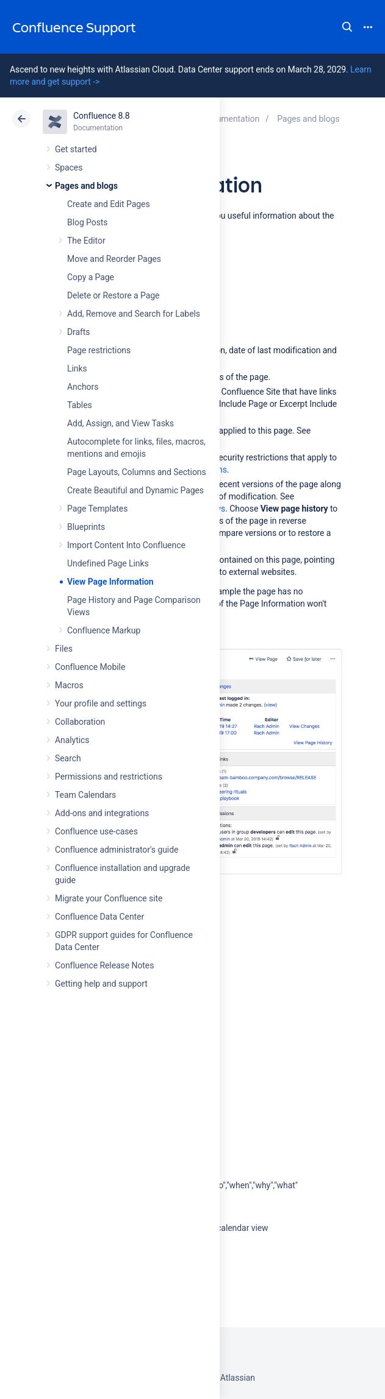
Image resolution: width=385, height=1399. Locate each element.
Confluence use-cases (96, 831)
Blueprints (86, 527)
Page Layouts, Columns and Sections (136, 472)
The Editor (86, 240)
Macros (69, 685)
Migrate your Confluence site (108, 898)
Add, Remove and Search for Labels (133, 314)
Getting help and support (101, 983)
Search (347, 27)
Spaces (68, 167)
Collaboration (80, 722)
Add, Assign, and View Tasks (120, 423)
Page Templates (97, 508)
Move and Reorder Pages (114, 259)
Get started (76, 149)
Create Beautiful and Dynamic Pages (135, 490)
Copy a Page (90, 277)
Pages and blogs (86, 186)
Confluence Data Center (99, 917)
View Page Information (110, 582)
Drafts (78, 332)
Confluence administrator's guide (116, 850)
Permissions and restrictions (108, 776)
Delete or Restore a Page (113, 295)
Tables (79, 405)
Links (77, 368)
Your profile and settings (100, 703)
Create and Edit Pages (108, 204)
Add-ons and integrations (102, 813)
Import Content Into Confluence (126, 545)
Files (64, 649)
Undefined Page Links (108, 563)
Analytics (72, 740)
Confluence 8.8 (101, 116)
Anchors (82, 387)
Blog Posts (87, 222)
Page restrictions (99, 350)
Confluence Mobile (90, 667)
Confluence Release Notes (104, 965)
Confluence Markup (103, 630)
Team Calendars (85, 795)
